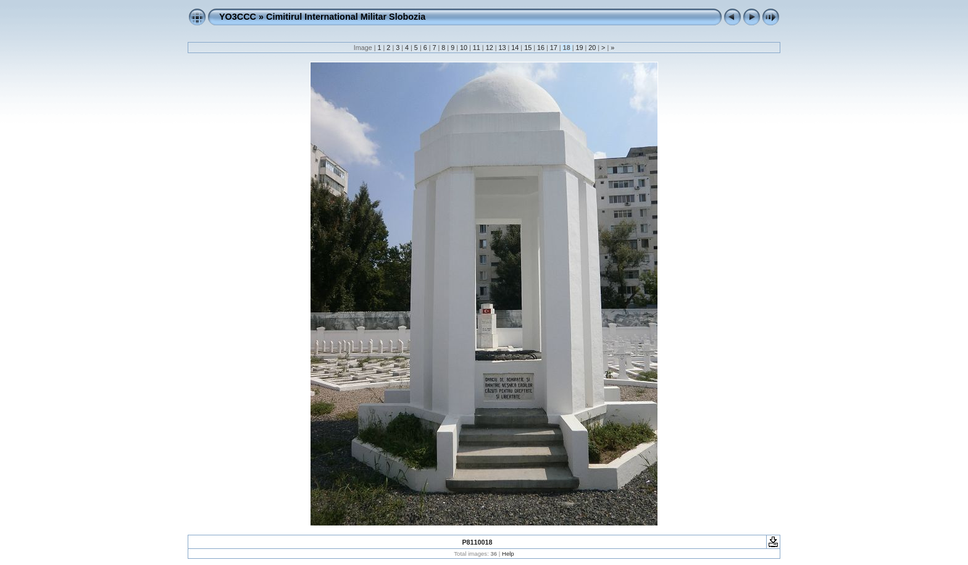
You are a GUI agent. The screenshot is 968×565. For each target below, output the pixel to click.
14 (514, 47)
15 (527, 47)
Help (508, 553)
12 (489, 47)
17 (553, 47)
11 (476, 47)
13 (501, 47)
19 (579, 47)
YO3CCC (237, 17)
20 (592, 47)
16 (540, 47)
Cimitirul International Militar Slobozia (345, 17)
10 (463, 47)
